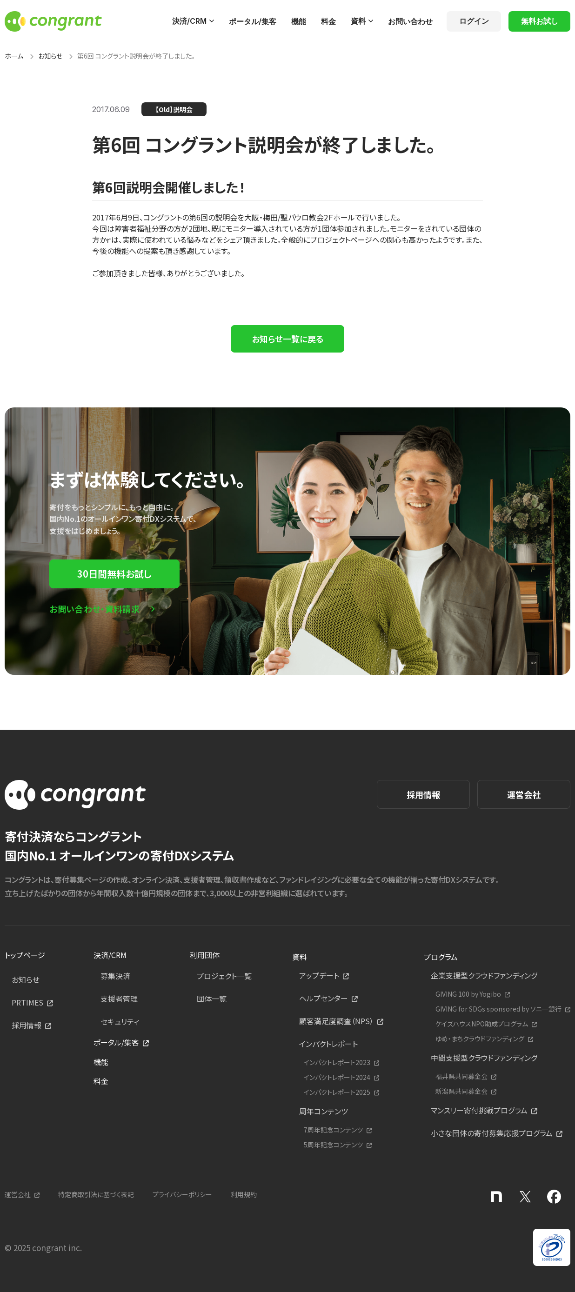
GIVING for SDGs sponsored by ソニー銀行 (498, 1009)
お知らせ (50, 55)
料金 (328, 21)
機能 (298, 21)
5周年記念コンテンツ (333, 1145)
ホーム (14, 55)
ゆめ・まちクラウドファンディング (479, 1039)
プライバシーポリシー (182, 1194)
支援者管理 (119, 998)
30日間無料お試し (114, 573)
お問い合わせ (410, 21)
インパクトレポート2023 (337, 1062)
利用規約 (244, 1194)
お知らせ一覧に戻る (287, 339)
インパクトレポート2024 (337, 1077)
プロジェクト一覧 (224, 975)
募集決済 (115, 975)
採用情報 (423, 794)
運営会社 (524, 794)
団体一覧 (212, 998)
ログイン (474, 21)
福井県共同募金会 (461, 1076)
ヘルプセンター (323, 998)
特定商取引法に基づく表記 (96, 1194)
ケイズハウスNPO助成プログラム (481, 1024)
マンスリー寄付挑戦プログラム (479, 1110)
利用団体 (205, 954)
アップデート (319, 975)
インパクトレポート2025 (337, 1092)
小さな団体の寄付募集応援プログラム (492, 1133)
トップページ (25, 954)
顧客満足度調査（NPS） (336, 1020)
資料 (358, 21)
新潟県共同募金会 (461, 1091)
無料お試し (539, 21)
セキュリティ (119, 1021)
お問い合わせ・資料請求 (94, 609)
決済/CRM (189, 21)
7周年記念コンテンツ (333, 1130)
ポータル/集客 (252, 21)
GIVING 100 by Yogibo (468, 994)
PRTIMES (27, 1002)
